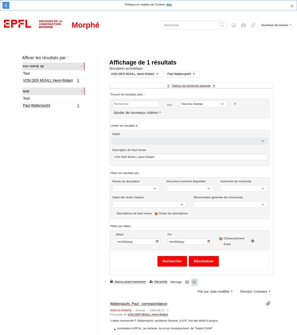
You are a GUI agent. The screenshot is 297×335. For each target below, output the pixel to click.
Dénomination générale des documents (218, 197)
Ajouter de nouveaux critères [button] (135, 113)
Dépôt (116, 134)
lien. (169, 4)
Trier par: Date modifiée (213, 291)
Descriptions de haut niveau (134, 213)
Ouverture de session (275, 25)
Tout (26, 73)
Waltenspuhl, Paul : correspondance (138, 304)
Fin (169, 234)
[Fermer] (292, 6)
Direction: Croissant (254, 291)
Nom (26, 91)
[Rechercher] (189, 25)
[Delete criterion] (235, 104)
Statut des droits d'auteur (128, 197)
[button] (243, 25)
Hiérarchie (158, 281)
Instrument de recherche (235, 181)
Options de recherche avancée (191, 85)
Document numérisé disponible (185, 181)
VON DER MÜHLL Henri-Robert (51, 81)
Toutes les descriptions (173, 213)
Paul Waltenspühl (51, 106)
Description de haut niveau (129, 150)
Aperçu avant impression (128, 281)
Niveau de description (126, 181)
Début (120, 234)
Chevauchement (234, 238)
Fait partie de (33, 66)
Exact (227, 244)
